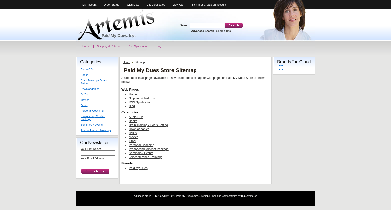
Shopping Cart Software (224, 196)
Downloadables (90, 88)
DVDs (84, 94)
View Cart (178, 4)
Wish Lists (133, 4)
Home (126, 62)
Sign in (196, 4)
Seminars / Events (92, 124)
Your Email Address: (93, 158)
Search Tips (223, 30)
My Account (89, 4)
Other (84, 105)
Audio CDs (87, 69)
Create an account (215, 4)
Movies (85, 99)
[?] (281, 67)
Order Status (111, 4)
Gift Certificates (155, 4)
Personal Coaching (92, 110)
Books (84, 74)
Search (184, 25)
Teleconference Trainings (96, 130)
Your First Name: (91, 148)
